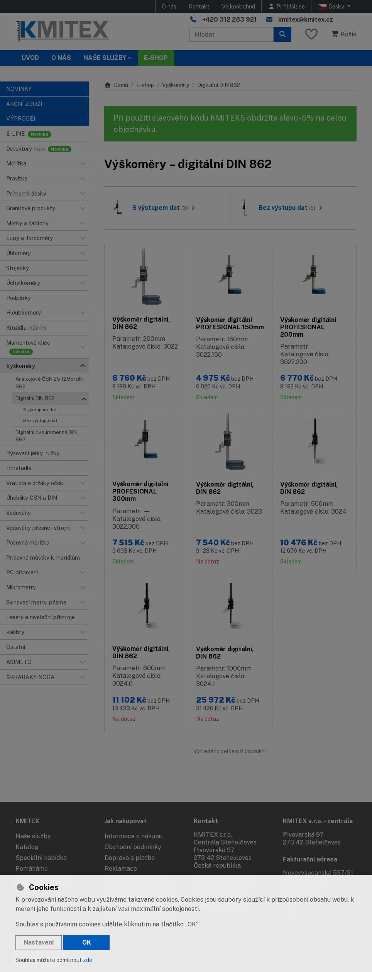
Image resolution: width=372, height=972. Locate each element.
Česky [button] (332, 6)
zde (87, 960)
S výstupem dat (40, 409)
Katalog (27, 847)
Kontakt (199, 6)
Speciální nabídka (41, 857)
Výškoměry (175, 85)
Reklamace (121, 868)
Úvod (30, 57)
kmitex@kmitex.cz (305, 19)
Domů (116, 85)
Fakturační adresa (310, 859)
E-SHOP (156, 57)
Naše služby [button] (104, 57)
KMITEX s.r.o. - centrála (318, 821)
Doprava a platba (130, 857)
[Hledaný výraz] (231, 34)
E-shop (145, 85)
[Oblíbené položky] (311, 34)
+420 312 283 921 (229, 19)
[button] (82, 163)
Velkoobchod (238, 6)
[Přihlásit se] (286, 6)
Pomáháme (31, 868)
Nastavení (39, 942)
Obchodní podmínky (133, 847)
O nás (169, 6)
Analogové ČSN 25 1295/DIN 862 (49, 382)
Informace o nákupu (133, 836)
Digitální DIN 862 (35, 398)
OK (86, 942)
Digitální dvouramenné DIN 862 (46, 436)
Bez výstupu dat (40, 420)
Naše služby (33, 836)
